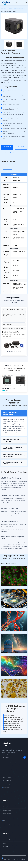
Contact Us (5, 846)
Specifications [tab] (7, 168)
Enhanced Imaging (7, 780)
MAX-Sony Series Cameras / (7, 9)
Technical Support (7, 824)
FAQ (4, 820)
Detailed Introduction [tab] (19, 168)
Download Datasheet (21, 147)
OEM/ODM (5, 790)
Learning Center (6, 817)
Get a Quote (7, 146)
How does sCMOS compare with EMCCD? (12, 463)
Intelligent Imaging (7, 784)
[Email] (3, 757)
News (4, 843)
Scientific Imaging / (13, 8)
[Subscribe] (24, 757)
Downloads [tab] (14, 171)
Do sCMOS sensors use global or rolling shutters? (12, 447)
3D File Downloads (7, 813)
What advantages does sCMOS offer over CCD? (12, 440)
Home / (2, 8)
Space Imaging (6, 787)
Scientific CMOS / (22, 8)
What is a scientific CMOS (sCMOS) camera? (10, 413)
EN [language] (16, 2)
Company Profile (6, 839)
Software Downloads (7, 806)
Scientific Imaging (7, 777)
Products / (6, 8)
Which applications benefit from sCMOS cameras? (12, 455)
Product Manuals (7, 810)
